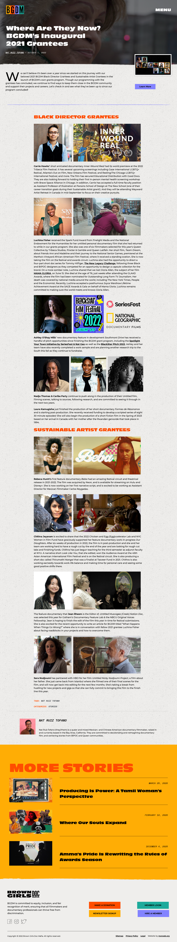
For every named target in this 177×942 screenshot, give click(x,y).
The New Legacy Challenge (99, 263)
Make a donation (105, 905)
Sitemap (119, 936)
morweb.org (164, 936)
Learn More (145, 86)
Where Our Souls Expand (93, 823)
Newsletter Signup (104, 913)
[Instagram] (142, 9)
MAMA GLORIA (42, 273)
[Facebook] (135, 9)
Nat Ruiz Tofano (15, 52)
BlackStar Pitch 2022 (113, 344)
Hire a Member (153, 913)
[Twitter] (150, 9)
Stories (53, 706)
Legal (142, 936)
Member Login (153, 905)
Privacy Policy (132, 936)
